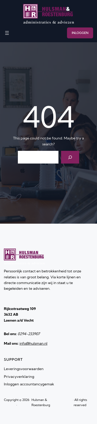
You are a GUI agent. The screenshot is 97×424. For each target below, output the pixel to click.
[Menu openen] (7, 33)
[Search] (70, 157)
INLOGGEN (80, 33)
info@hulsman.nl (33, 343)
